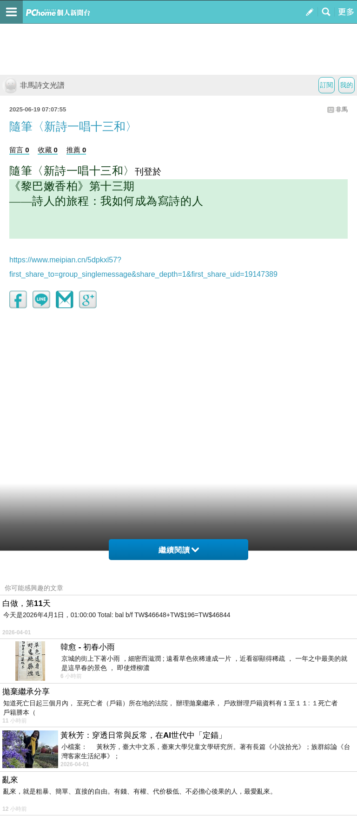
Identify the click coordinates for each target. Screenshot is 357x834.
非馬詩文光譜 (33, 85)
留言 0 (19, 150)
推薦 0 (76, 150)
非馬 (342, 109)
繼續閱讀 (179, 550)
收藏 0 (48, 150)
